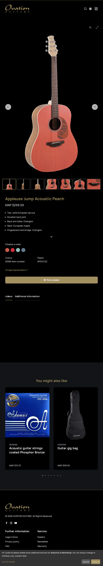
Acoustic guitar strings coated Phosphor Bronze (27, 450)
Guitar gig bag (68, 448)
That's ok (95, 561)
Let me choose (8, 561)
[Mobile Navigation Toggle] (96, 9)
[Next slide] (95, 107)
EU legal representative (15, 270)
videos (8, 296)
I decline (85, 561)
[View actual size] (90, 27)
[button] (51, 237)
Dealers (41, 537)
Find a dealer (51, 280)
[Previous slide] (8, 107)
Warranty (42, 546)
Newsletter (42, 541)
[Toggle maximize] (97, 27)
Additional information (27, 296)
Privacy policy (12, 541)
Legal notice (11, 537)
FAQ (7, 546)
